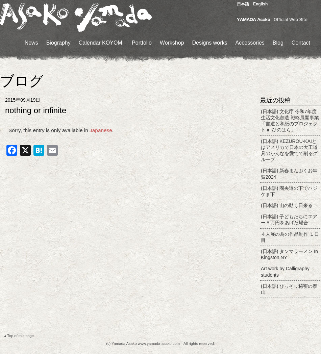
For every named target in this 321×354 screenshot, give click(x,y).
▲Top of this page (18, 336)
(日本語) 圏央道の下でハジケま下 (289, 191)
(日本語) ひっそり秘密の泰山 (289, 289)
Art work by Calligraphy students (285, 271)
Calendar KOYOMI (101, 43)
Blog (278, 43)
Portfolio (142, 43)
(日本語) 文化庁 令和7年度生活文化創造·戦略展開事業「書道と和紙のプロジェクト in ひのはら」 (290, 121)
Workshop (172, 43)
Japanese (101, 130)
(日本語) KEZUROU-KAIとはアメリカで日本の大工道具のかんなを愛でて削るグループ (289, 150)
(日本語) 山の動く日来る (287, 205)
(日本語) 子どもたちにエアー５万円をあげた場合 (289, 219)
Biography (58, 43)
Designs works (209, 43)
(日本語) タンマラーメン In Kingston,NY (289, 254)
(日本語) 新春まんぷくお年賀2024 (289, 173)
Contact (301, 43)
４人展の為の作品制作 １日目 (290, 237)
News (31, 43)
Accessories (250, 43)
